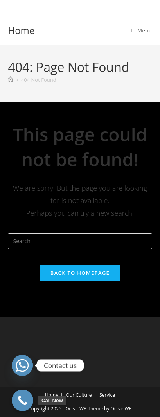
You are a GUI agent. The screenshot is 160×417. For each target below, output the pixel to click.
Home (21, 30)
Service (107, 395)
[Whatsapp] (22, 365)
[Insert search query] (80, 241)
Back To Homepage (80, 272)
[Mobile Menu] (141, 30)
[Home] (10, 79)
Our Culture (79, 395)
